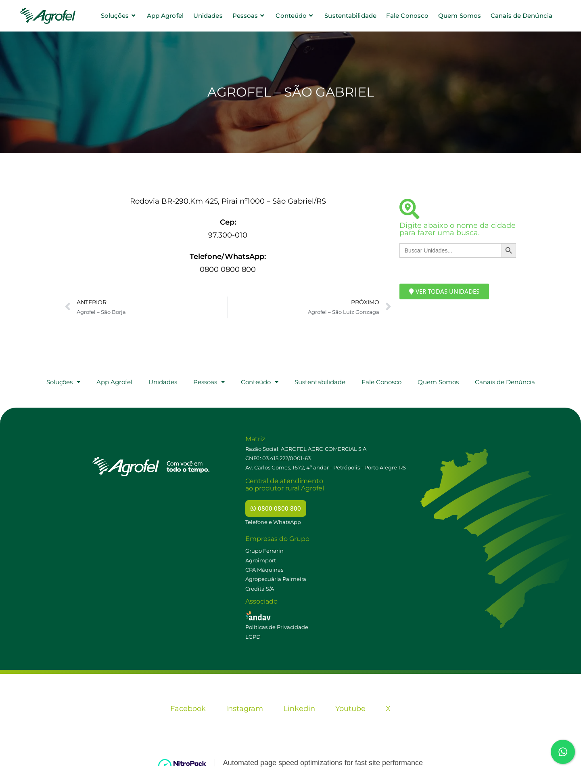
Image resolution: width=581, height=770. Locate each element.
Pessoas (209, 382)
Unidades (162, 382)
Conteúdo (259, 382)
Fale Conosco (381, 382)
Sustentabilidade (320, 382)
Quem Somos (438, 382)
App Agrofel (114, 382)
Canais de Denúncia (505, 382)
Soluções (63, 382)
